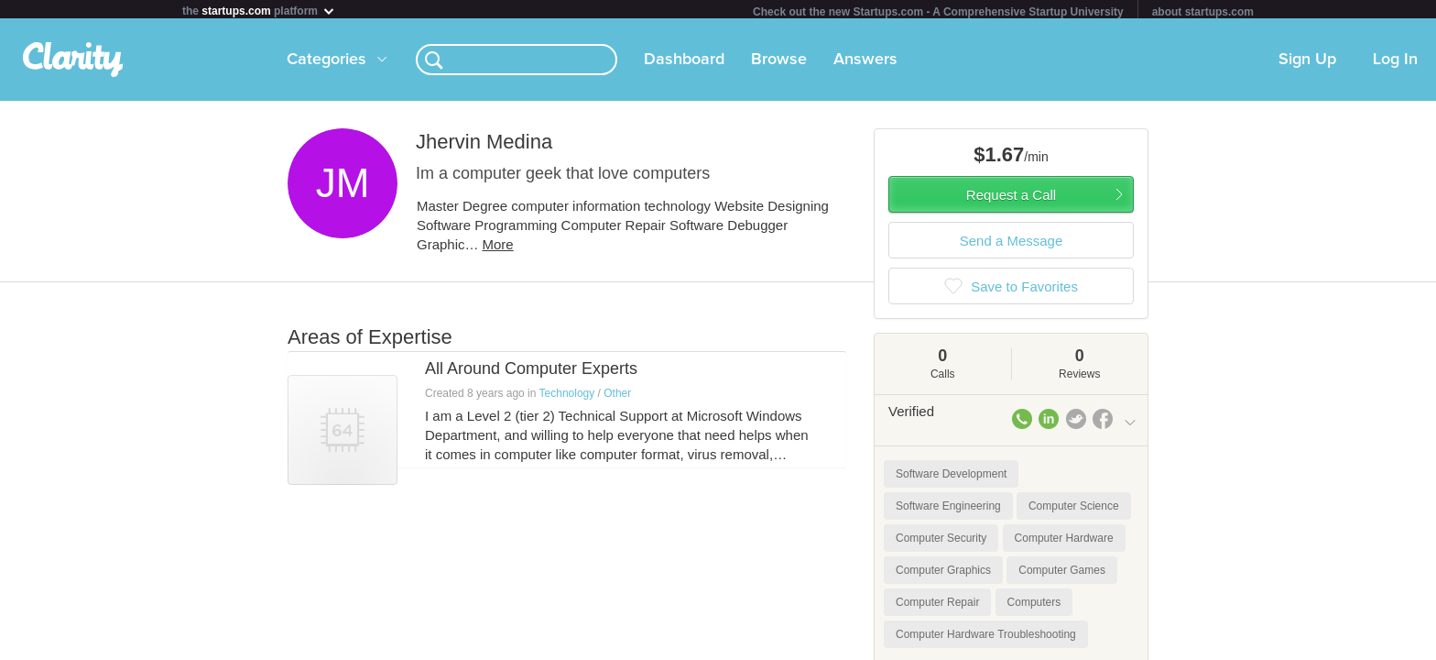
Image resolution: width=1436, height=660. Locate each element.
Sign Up (1307, 63)
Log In (1395, 63)
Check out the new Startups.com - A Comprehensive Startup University (938, 12)
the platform (259, 10)
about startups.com (1203, 12)
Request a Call (1011, 198)
